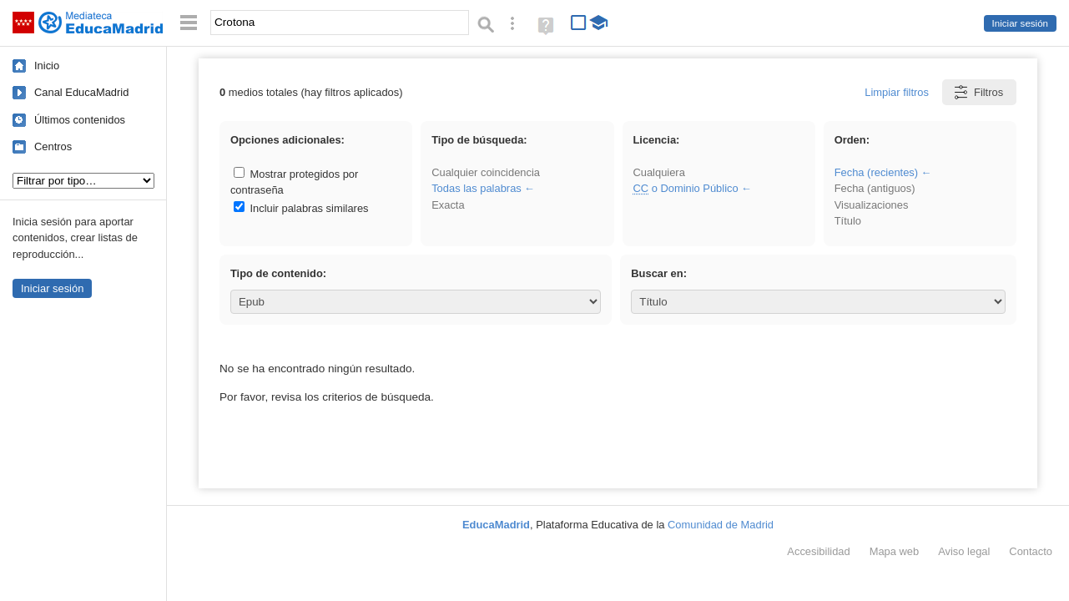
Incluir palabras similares (301, 208)
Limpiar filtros (897, 92)
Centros (53, 146)
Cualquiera (658, 172)
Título (848, 221)
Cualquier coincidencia (485, 172)
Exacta (447, 205)
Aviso (964, 551)
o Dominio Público (685, 188)
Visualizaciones (872, 205)
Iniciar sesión (1020, 23)
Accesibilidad (818, 551)
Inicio (46, 65)
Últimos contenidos (79, 120)
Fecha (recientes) (876, 172)
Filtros (977, 92)
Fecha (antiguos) (875, 188)
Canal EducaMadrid (81, 92)
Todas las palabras (476, 188)
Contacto (1030, 551)
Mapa (895, 551)
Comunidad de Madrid (721, 524)
